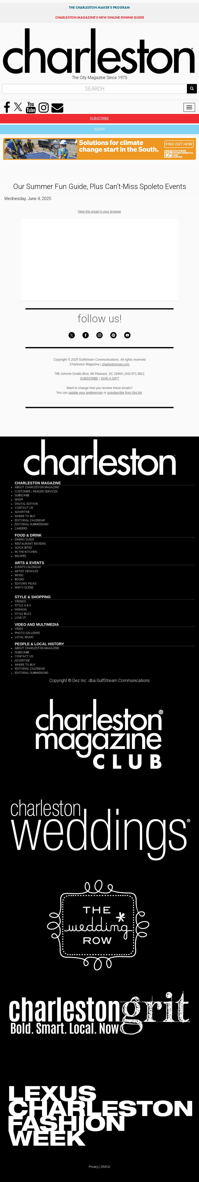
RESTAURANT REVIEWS (30, 543)
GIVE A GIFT (110, 378)
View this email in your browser (99, 211)
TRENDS (20, 601)
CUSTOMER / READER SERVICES (36, 491)
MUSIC (19, 575)
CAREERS (21, 528)
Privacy (94, 1167)
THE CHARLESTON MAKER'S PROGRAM (99, 7)
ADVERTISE (22, 512)
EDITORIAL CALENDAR (30, 520)
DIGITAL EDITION (26, 504)
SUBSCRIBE (99, 119)
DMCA (105, 1167)
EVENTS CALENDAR (28, 567)
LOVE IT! (20, 617)
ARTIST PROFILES (26, 571)
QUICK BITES (23, 547)
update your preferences (86, 393)
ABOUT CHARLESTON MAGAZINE (37, 487)
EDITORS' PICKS (25, 583)
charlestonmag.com (115, 364)
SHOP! (99, 129)
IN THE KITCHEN (26, 552)
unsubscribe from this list (124, 393)
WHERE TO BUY (25, 516)
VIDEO (19, 629)
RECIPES (20, 556)
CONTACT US (24, 507)
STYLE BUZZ (23, 614)
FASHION (21, 609)
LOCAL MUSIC (24, 637)
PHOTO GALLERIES (27, 633)
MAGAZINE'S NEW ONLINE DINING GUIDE (99, 17)
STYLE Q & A (23, 605)
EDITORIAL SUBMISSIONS (31, 524)
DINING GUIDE (24, 539)
